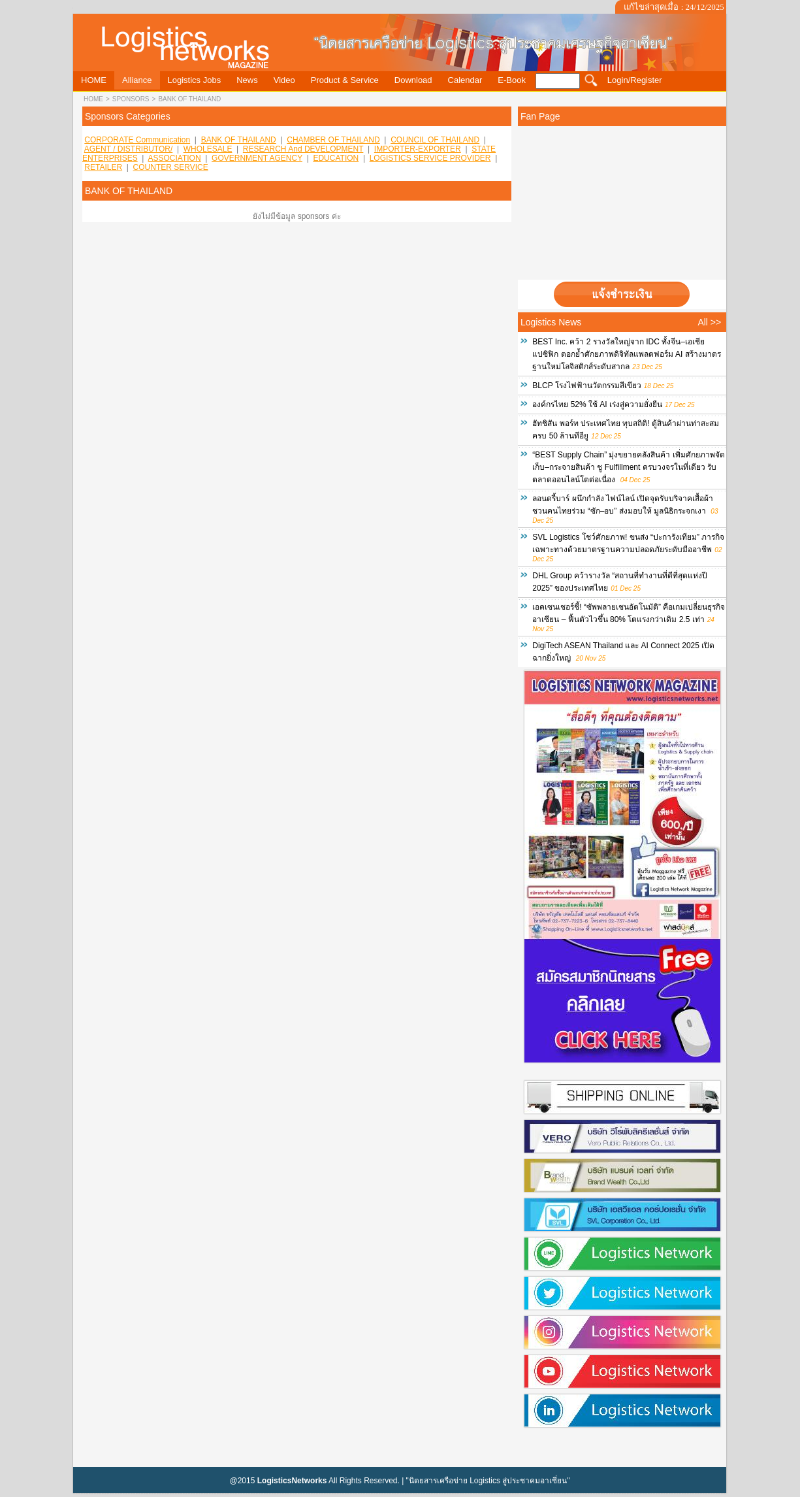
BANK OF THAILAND (189, 99)
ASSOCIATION (174, 158)
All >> (709, 322)
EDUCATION (336, 158)
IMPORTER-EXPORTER (417, 149)
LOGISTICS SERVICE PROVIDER (430, 158)
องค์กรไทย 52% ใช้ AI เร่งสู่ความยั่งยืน (597, 404)
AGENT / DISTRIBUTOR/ (128, 149)
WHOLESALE (208, 149)
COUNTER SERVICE (170, 167)
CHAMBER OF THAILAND (333, 139)
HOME (93, 99)
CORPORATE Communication (137, 139)
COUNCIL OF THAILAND (435, 139)
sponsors (131, 99)
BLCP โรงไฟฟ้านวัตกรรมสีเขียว (586, 385)
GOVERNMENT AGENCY (257, 158)
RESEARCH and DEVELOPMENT (303, 149)
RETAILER (103, 167)
